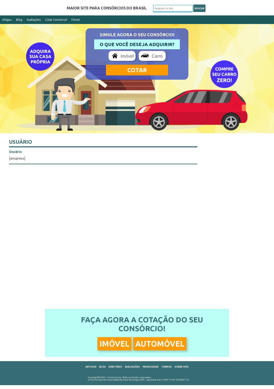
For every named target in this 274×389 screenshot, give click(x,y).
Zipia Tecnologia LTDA (133, 380)
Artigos (7, 19)
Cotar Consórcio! (56, 19)
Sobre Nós (181, 366)
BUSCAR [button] (199, 8)
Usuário (20, 142)
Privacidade (151, 366)
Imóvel (127, 55)
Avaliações (34, 19)
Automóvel (159, 343)
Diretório (115, 366)
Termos (166, 366)
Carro (157, 55)
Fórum (75, 19)
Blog (19, 19)
